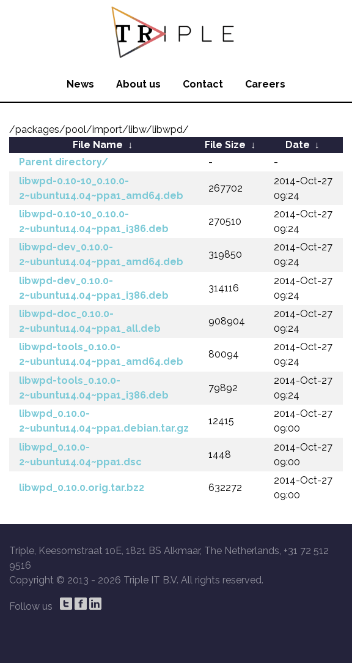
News (80, 84)
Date (297, 145)
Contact (203, 84)
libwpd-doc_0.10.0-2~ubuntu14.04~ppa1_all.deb (90, 321)
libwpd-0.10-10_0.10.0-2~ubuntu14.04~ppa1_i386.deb (94, 221)
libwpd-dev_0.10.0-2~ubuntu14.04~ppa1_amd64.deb (101, 254)
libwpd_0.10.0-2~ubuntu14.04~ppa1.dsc (80, 454)
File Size (225, 145)
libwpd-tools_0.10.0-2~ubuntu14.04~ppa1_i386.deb (94, 388)
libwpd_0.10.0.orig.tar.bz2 (81, 487)
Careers (265, 84)
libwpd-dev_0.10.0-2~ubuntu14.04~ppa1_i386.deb (94, 288)
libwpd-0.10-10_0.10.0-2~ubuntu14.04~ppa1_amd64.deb (101, 188)
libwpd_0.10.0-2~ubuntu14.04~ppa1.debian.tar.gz (104, 421)
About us (138, 84)
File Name (98, 145)
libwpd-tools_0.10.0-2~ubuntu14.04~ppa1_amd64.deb (101, 354)
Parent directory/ (63, 162)
